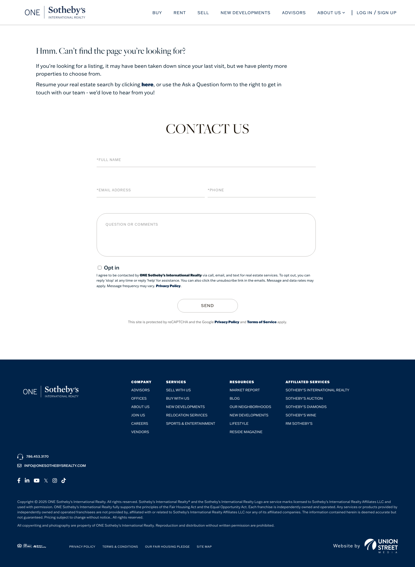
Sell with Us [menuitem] (178, 390)
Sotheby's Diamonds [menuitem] (306, 406)
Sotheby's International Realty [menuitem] (317, 390)
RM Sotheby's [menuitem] (299, 423)
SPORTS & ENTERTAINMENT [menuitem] (190, 423)
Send (207, 305)
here (148, 84)
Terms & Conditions (120, 546)
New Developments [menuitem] (246, 13)
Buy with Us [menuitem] (177, 398)
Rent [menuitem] (180, 13)
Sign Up (387, 13)
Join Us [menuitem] (138, 415)
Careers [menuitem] (139, 423)
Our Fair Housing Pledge (167, 546)
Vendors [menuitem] (140, 431)
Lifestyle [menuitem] (239, 423)
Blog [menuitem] (235, 398)
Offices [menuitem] (139, 398)
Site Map (204, 546)
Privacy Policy (168, 286)
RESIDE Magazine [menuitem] (246, 431)
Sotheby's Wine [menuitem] (301, 415)
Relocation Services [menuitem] (187, 415)
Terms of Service (262, 321)
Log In (365, 13)
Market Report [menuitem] (245, 390)
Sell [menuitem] (203, 13)
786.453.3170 (33, 456)
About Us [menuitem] (329, 13)
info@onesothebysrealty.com (51, 465)
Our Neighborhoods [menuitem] (250, 406)
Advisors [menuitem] (294, 13)
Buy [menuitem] (157, 13)
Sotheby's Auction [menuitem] (304, 398)
